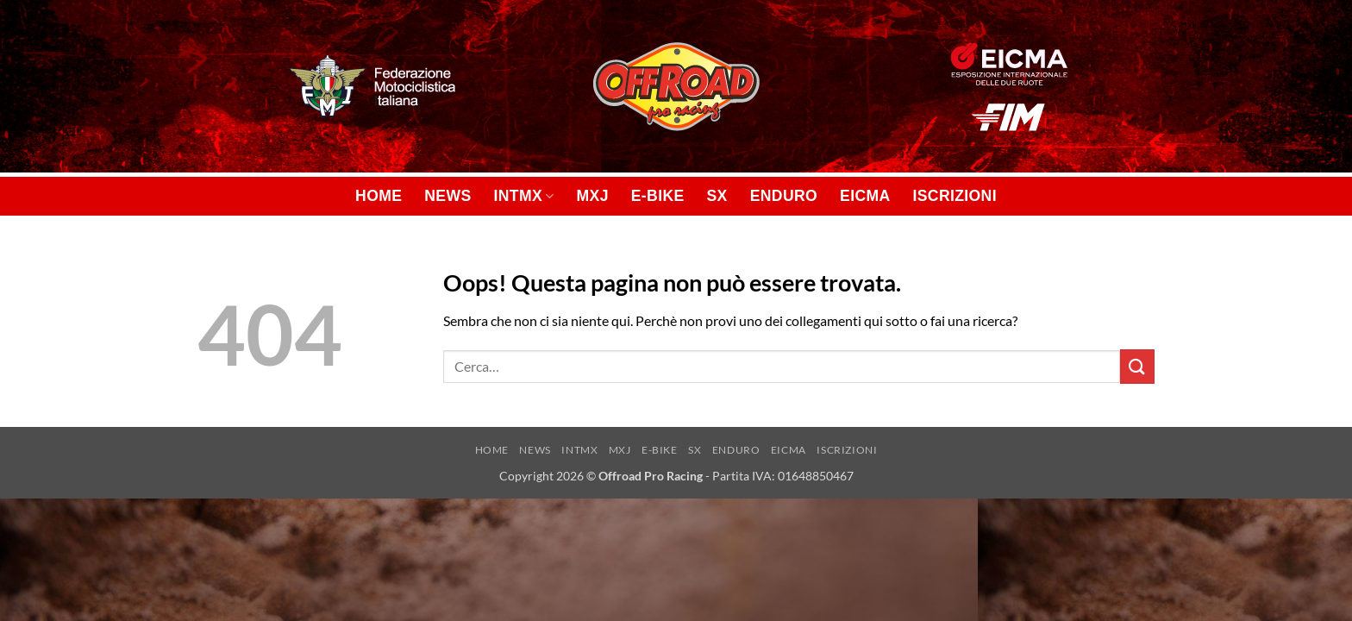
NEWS (447, 195)
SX (717, 195)
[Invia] (1137, 366)
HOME (378, 195)
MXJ (593, 195)
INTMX (524, 195)
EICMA (865, 195)
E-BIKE (658, 195)
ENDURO (783, 195)
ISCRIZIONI (955, 195)
